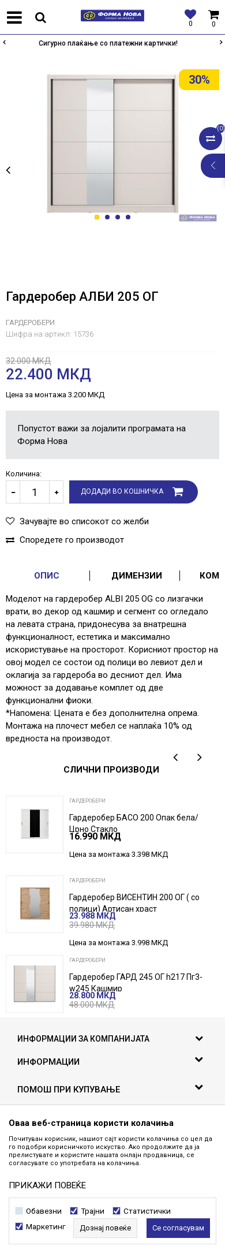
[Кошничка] (213, 17)
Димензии (136, 575)
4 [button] (130, 218)
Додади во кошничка (122, 491)
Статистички (147, 1211)
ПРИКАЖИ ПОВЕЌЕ (47, 1185)
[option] (112, 43)
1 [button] (98, 218)
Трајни (92, 1211)
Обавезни (44, 1211)
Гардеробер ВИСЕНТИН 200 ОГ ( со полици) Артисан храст (134, 903)
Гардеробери (30, 322)
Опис (46, 575)
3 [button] (119, 218)
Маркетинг (45, 1226)
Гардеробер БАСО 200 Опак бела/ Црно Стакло (133, 823)
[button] (40, 17)
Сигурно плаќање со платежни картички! (111, 43)
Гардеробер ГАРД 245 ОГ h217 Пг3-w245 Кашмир (135, 982)
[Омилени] (187, 17)
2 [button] (109, 218)
